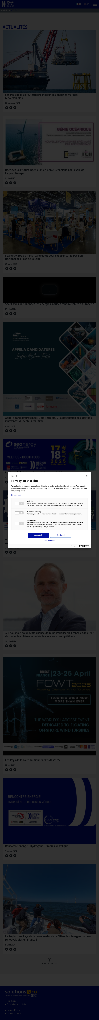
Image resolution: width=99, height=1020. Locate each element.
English (15, 476)
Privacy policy (16, 495)
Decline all (61, 535)
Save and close (49, 541)
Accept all (38, 535)
